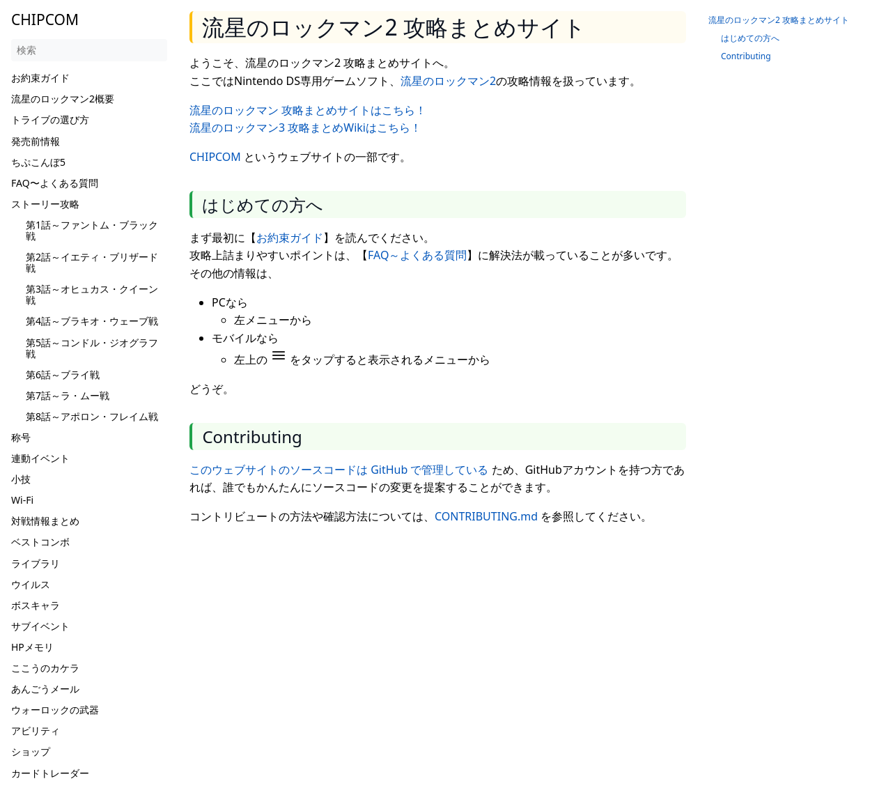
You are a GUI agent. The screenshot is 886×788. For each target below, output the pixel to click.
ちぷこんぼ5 (38, 162)
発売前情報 (35, 141)
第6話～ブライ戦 (63, 374)
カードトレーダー (50, 773)
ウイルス (30, 584)
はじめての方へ (750, 38)
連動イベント (40, 458)
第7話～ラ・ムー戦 (67, 395)
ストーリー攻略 (45, 203)
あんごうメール (45, 688)
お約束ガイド (40, 77)
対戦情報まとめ (45, 520)
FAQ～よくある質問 (417, 255)
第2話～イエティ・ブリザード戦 (92, 262)
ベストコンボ (40, 541)
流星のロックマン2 (448, 80)
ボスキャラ (35, 605)
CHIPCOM (215, 156)
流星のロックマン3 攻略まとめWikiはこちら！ (305, 127)
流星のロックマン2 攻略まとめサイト (778, 20)
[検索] (89, 50)
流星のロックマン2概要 (62, 98)
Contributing (746, 56)
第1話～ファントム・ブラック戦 (92, 230)
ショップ (30, 751)
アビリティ (35, 730)
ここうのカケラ (45, 667)
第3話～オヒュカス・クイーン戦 (92, 294)
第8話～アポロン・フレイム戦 (92, 416)
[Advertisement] (443, 634)
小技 (21, 479)
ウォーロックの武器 (55, 709)
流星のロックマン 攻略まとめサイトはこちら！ (307, 110)
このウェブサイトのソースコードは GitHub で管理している (338, 469)
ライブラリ (35, 563)
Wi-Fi (22, 500)
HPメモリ (32, 647)
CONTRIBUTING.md (486, 516)
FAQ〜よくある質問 (54, 183)
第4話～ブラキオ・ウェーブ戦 (92, 320)
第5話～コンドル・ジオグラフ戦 (92, 348)
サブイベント (40, 626)
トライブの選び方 (50, 119)
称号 (21, 437)
